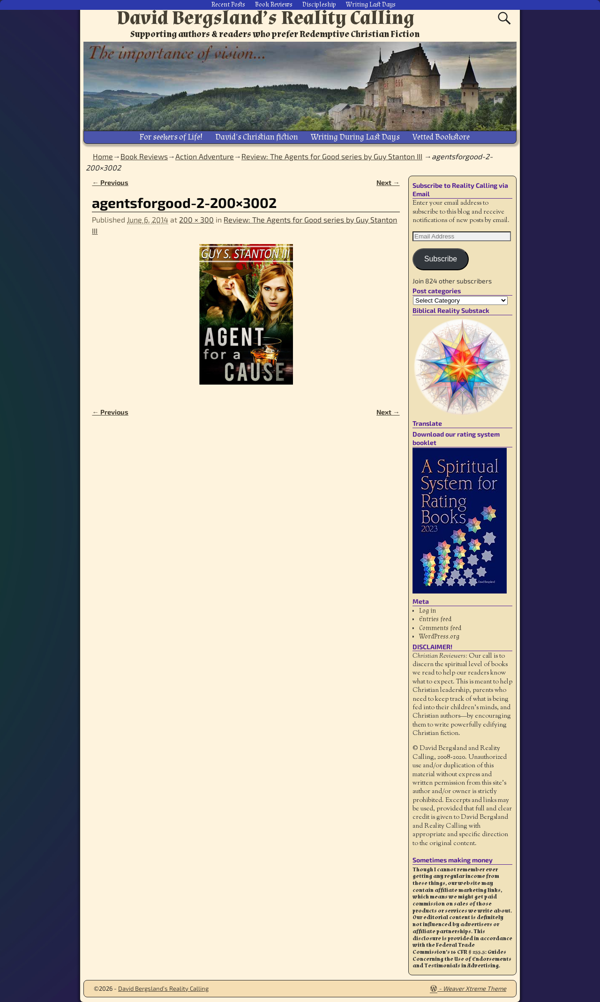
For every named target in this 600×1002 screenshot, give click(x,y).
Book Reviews (273, 4)
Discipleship (319, 4)
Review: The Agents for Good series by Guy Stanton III (331, 155)
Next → (387, 182)
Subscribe (440, 258)
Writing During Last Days (355, 136)
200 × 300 (196, 219)
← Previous (110, 182)
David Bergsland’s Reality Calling (265, 17)
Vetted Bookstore (441, 136)
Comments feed (440, 627)
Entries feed (435, 619)
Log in (427, 610)
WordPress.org (439, 636)
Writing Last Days (371, 4)
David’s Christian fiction (256, 136)
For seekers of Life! (170, 136)
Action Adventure (204, 155)
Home (103, 155)
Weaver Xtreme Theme (474, 987)
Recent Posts (228, 4)
